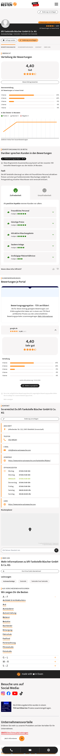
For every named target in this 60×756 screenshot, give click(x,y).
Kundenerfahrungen (25, 47)
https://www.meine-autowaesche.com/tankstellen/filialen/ (29, 461)
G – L (30, 657)
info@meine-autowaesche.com (19, 450)
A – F (30, 597)
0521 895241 (12, 440)
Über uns (47, 47)
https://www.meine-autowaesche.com (22, 505)
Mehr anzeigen (8, 399)
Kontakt (38, 47)
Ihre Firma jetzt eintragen (14, 733)
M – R (30, 661)
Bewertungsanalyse (8, 47)
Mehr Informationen (45, 316)
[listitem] (14, 600)
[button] (30, 750)
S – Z (30, 666)
